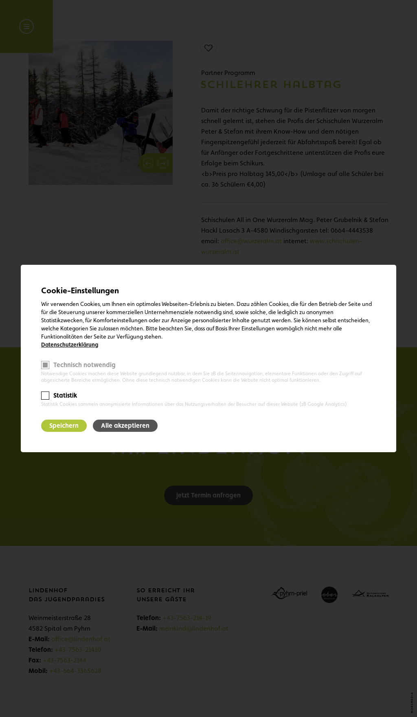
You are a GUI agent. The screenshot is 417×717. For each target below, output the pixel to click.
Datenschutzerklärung (69, 344)
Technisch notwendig (84, 365)
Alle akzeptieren (125, 425)
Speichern (64, 425)
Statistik (65, 395)
